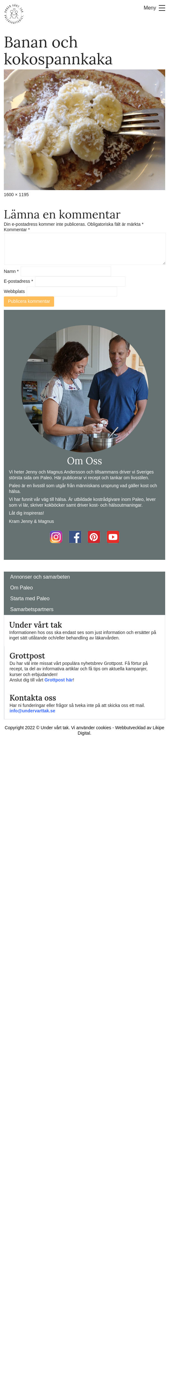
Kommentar (17, 229)
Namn (11, 271)
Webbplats (14, 291)
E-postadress (18, 281)
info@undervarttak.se (32, 710)
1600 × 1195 (16, 194)
